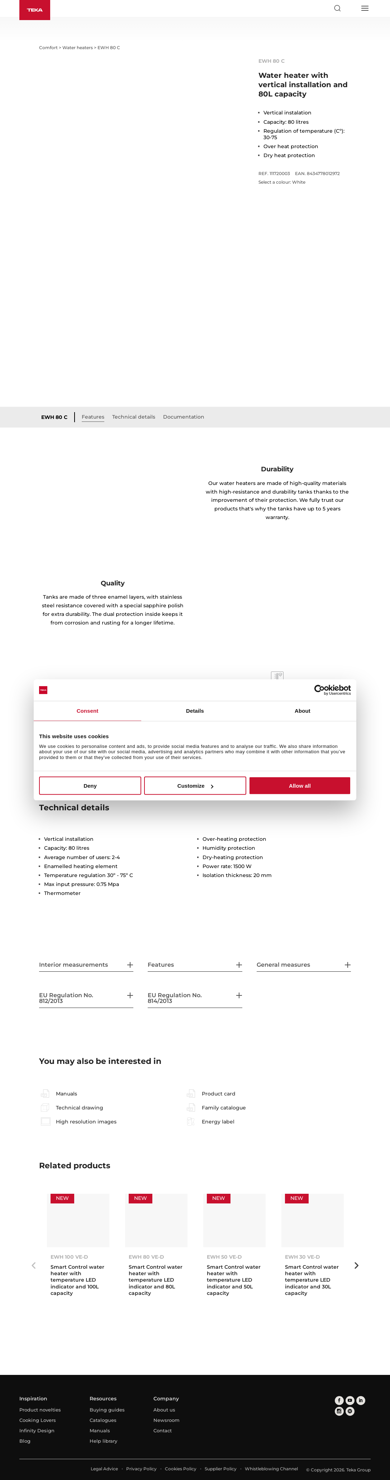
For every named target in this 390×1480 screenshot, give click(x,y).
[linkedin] (360, 1400)
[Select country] (351, 8)
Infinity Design (36, 1430)
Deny (90, 786)
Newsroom (166, 1420)
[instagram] (339, 1411)
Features (93, 417)
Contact (162, 1430)
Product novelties (40, 1410)
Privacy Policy (141, 1468)
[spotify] (350, 1411)
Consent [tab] (88, 711)
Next (356, 1265)
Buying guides (107, 1410)
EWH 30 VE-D (302, 1257)
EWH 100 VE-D (69, 1257)
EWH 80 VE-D (146, 1257)
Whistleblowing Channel (271, 1468)
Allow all (300, 786)
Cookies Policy (180, 1468)
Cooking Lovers (37, 1420)
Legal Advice (104, 1468)
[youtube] (350, 1400)
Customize (195, 786)
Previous (33, 1265)
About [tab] (302, 711)
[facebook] (339, 1400)
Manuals (100, 1430)
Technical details (133, 417)
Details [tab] (195, 711)
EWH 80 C (54, 417)
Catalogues (103, 1420)
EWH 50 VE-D (224, 1257)
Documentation (183, 417)
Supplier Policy (221, 1468)
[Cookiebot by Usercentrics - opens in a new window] (319, 690)
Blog (24, 1441)
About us (164, 1410)
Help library (103, 1441)
